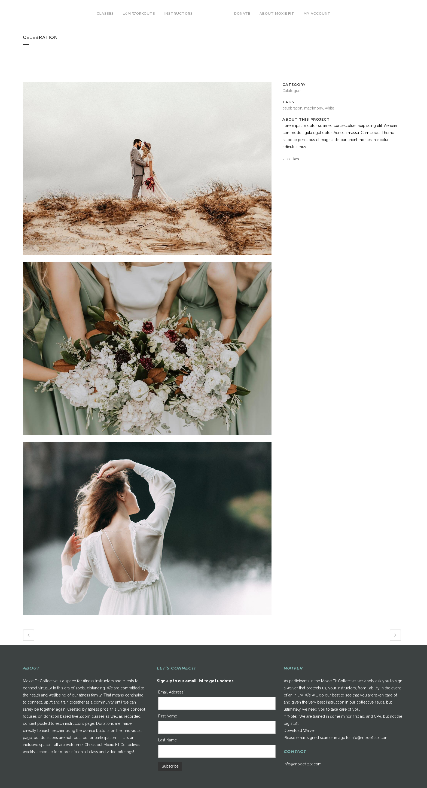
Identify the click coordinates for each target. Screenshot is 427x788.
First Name (167, 716)
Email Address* (171, 692)
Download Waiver (299, 730)
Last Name (167, 740)
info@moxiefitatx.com (370, 737)
